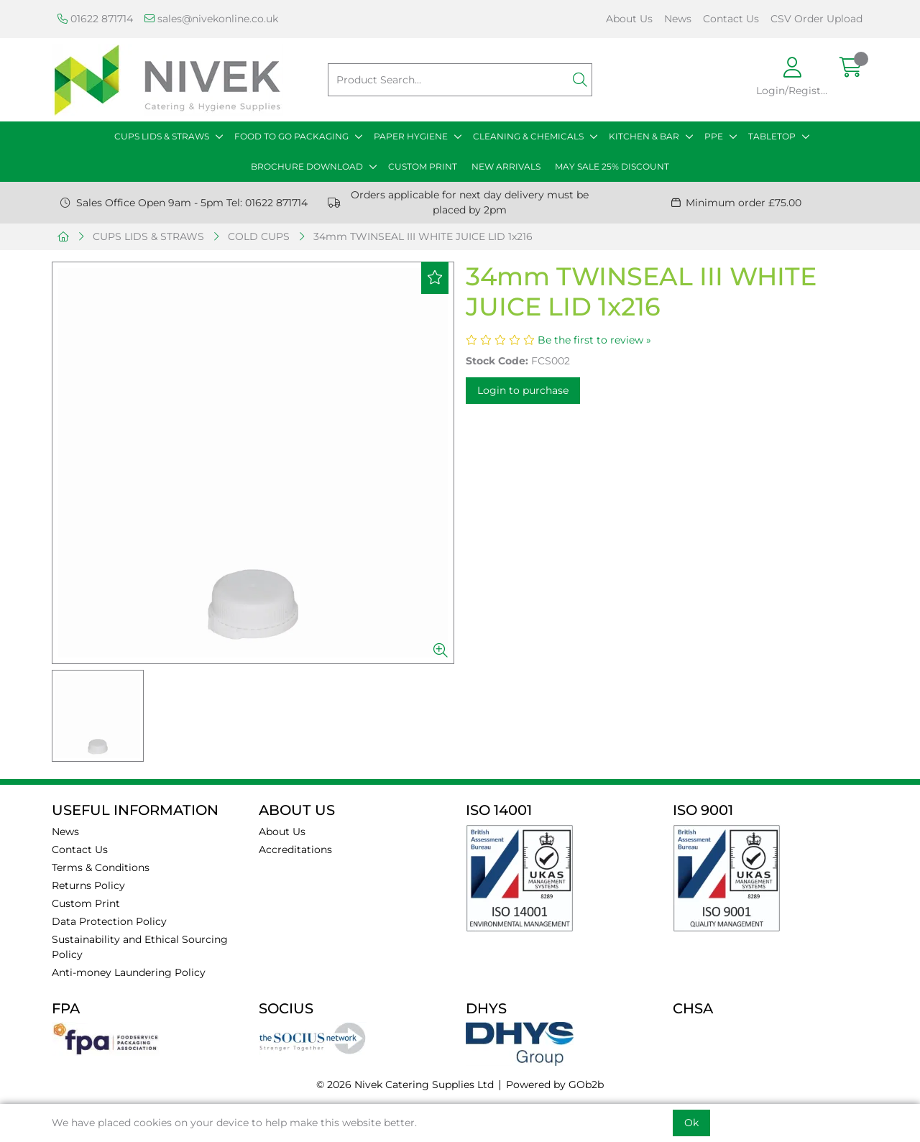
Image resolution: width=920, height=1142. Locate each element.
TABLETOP (772, 136)
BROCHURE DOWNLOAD (307, 166)
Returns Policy (88, 885)
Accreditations (295, 849)
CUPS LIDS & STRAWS (161, 136)
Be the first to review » (594, 339)
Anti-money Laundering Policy (129, 972)
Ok (691, 1122)
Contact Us (731, 18)
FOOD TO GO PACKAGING (291, 136)
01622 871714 (95, 18)
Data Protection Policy (109, 921)
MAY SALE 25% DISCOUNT (612, 166)
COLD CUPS (259, 236)
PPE (713, 136)
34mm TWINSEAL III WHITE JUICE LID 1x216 (423, 236)
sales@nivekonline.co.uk (211, 18)
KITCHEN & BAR (644, 136)
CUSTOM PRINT (422, 166)
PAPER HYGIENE (411, 136)
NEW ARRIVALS (506, 166)
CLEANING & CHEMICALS (528, 136)
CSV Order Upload (816, 18)
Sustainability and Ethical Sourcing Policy (140, 947)
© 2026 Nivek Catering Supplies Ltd (405, 1084)
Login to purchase (523, 390)
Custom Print (86, 903)
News (677, 18)
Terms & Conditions (101, 867)
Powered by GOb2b (555, 1084)
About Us (629, 18)
